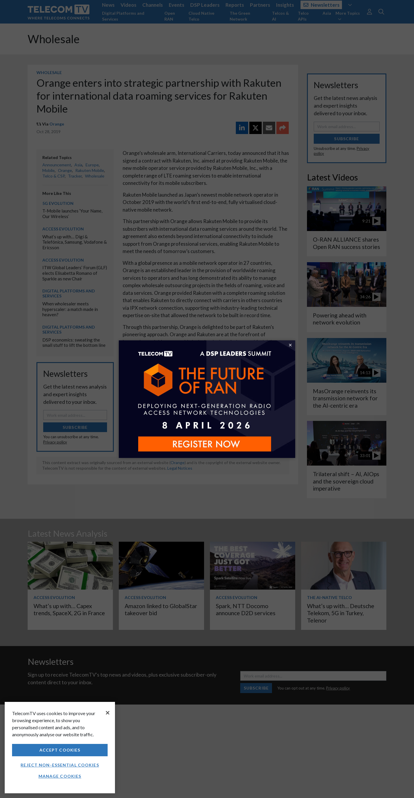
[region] (60, 747)
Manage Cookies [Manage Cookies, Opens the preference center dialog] (60, 776)
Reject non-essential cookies (60, 764)
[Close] (107, 712)
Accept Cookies (60, 749)
